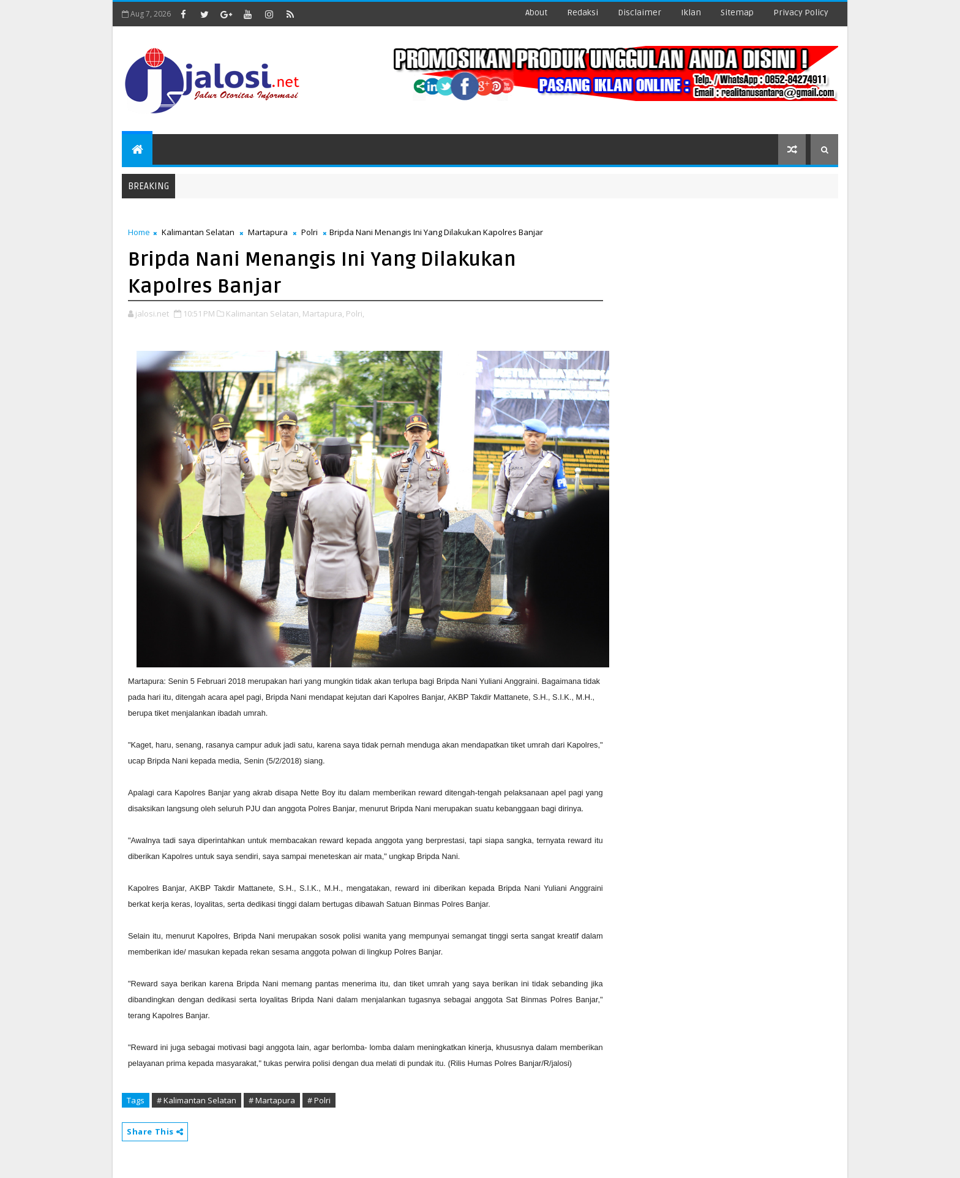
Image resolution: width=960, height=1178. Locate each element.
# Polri (319, 1100)
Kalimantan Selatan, (263, 313)
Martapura (268, 232)
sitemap (737, 12)
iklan (691, 12)
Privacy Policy (800, 12)
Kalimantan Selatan (198, 232)
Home (139, 232)
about (536, 12)
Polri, (355, 313)
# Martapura (272, 1100)
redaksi (582, 12)
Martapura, (323, 313)
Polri (309, 232)
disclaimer (639, 12)
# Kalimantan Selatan (196, 1100)
